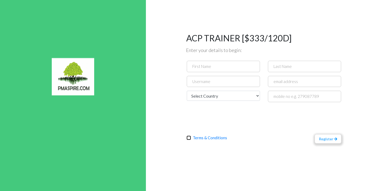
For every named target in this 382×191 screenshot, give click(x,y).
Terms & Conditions (210, 137)
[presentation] (227, 116)
